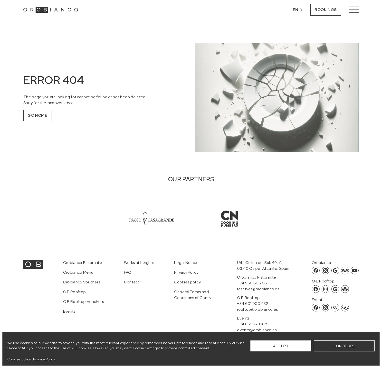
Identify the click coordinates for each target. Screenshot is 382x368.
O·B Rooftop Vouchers (83, 301)
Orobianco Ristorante (82, 262)
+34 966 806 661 (252, 283)
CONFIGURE (344, 346)
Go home (37, 115)
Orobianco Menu (78, 272)
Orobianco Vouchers (81, 282)
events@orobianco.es (257, 329)
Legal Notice (185, 262)
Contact (131, 282)
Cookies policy (19, 359)
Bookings (326, 9)
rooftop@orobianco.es (257, 309)
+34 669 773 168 (252, 324)
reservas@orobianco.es (258, 288)
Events (69, 311)
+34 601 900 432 (252, 303)
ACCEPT (281, 346)
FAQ (128, 272)
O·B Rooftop (74, 291)
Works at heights (139, 262)
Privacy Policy (44, 359)
